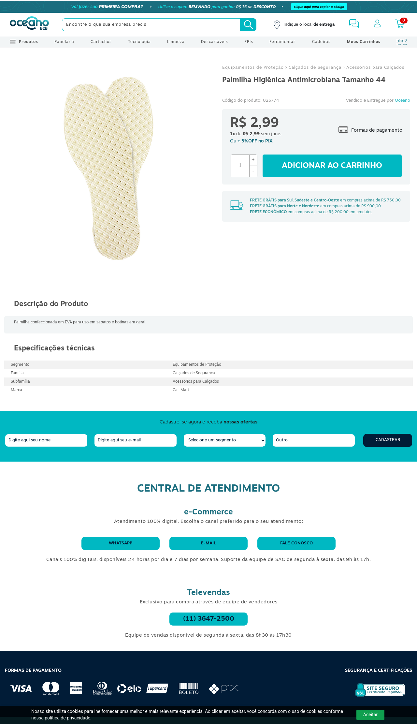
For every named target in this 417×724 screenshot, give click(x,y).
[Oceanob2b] (29, 24)
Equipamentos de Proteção (253, 68)
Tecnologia (139, 42)
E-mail (208, 543)
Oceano (402, 100)
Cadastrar (388, 440)
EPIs (248, 42)
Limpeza (176, 42)
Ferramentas (282, 42)
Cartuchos (101, 42)
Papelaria (64, 42)
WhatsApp (120, 543)
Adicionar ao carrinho (332, 166)
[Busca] (248, 24)
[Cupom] (208, 6)
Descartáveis (214, 42)
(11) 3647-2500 (208, 619)
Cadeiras (321, 42)
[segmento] (224, 440)
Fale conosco (296, 543)
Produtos (24, 42)
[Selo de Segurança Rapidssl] (375, 696)
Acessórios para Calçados (375, 68)
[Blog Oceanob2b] (402, 42)
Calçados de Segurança (315, 68)
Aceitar (370, 714)
